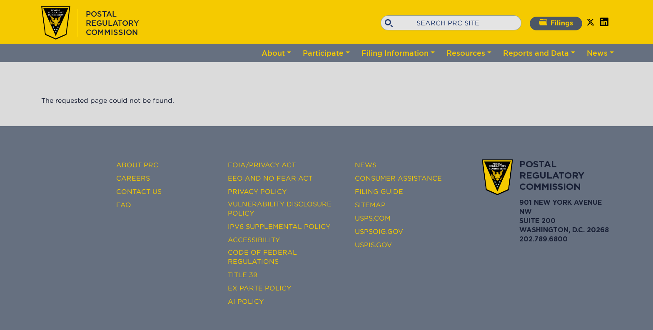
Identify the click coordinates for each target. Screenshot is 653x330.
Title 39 (242, 274)
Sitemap (370, 204)
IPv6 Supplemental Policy (279, 226)
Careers (133, 178)
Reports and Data (536, 53)
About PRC (137, 165)
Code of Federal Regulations (262, 256)
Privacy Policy (257, 191)
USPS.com (373, 218)
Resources (465, 53)
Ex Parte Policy (259, 288)
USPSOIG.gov (379, 231)
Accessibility (254, 239)
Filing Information (395, 53)
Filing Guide (379, 191)
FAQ (123, 204)
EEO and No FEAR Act (270, 178)
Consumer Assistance (398, 178)
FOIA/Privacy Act (262, 165)
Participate (323, 53)
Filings (556, 23)
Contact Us (139, 191)
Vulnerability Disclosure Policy (279, 208)
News (597, 53)
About (273, 53)
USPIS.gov (373, 244)
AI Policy (246, 301)
